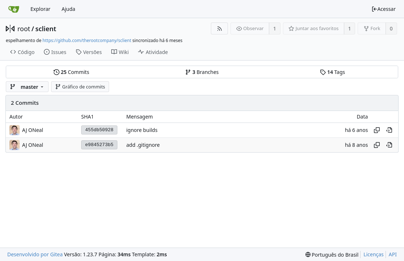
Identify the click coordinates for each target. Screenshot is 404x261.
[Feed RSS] (219, 28)
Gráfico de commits (80, 86)
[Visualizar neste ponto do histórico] (389, 130)
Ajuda (68, 8)
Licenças (373, 254)
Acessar (383, 8)
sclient (46, 28)
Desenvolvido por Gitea (35, 254)
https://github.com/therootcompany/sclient (86, 40)
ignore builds (141, 130)
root (23, 28)
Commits (71, 72)
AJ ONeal (32, 130)
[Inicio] (14, 9)
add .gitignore (142, 144)
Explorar (40, 8)
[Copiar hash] (376, 130)
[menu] (332, 254)
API (393, 254)
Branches (201, 72)
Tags (332, 72)
